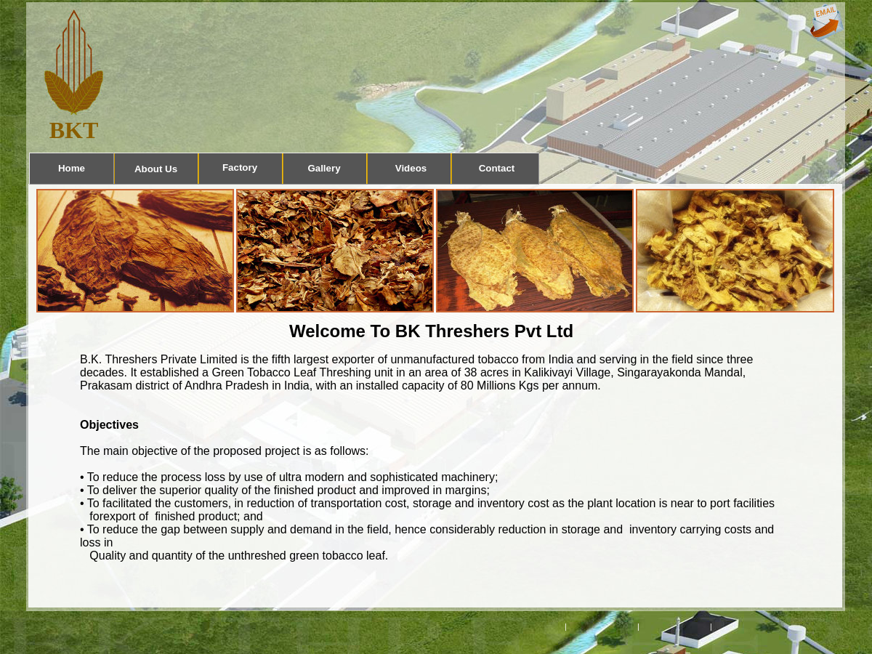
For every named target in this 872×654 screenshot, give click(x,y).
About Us (155, 169)
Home (71, 168)
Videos (411, 168)
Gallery (323, 168)
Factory (239, 167)
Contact (497, 168)
